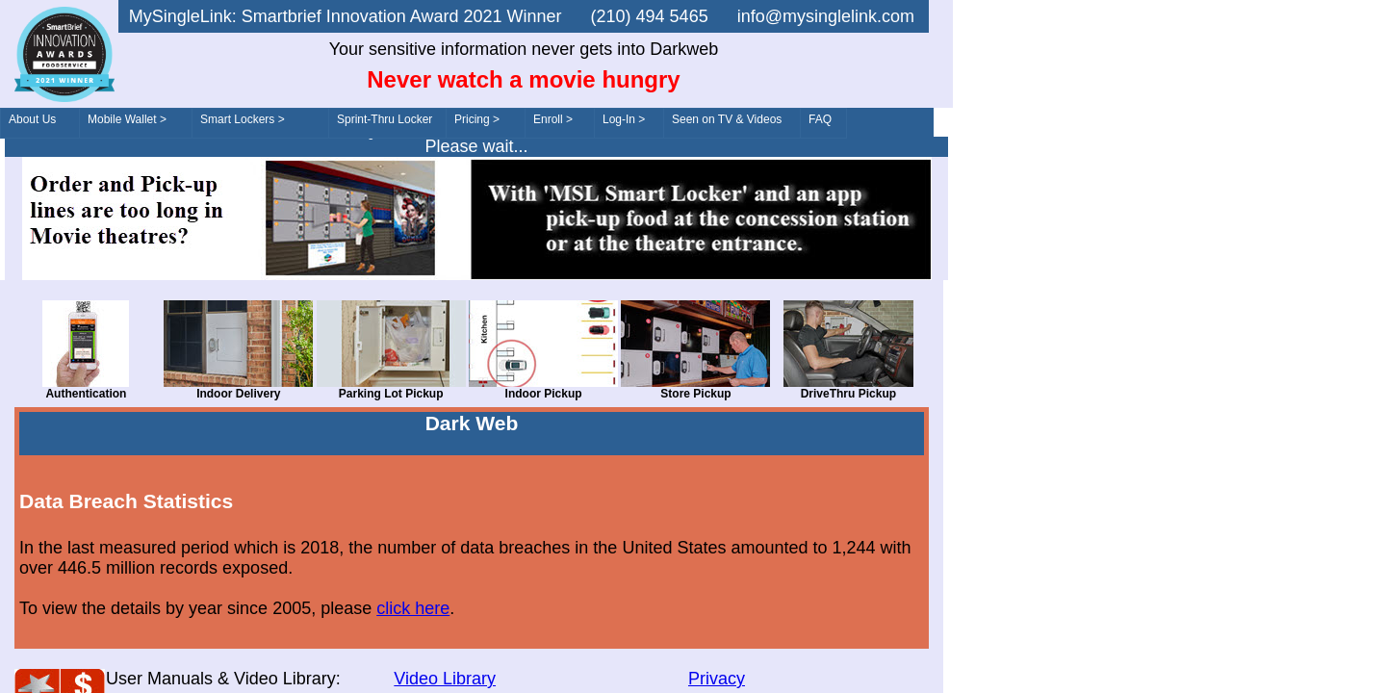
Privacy (716, 678)
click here (412, 608)
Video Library (445, 678)
